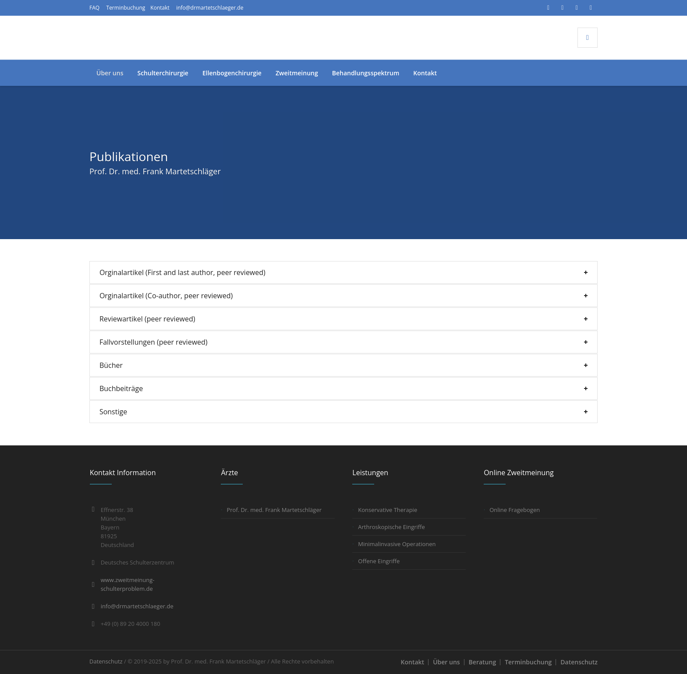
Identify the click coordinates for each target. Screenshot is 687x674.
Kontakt (159, 7)
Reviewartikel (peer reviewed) (147, 319)
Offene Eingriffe (379, 561)
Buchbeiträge (121, 388)
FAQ (94, 7)
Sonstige (113, 411)
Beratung (482, 662)
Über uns (446, 662)
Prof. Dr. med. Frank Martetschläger (274, 510)
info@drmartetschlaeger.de (209, 7)
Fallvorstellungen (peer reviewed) (153, 342)
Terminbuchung (125, 7)
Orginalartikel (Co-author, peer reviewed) (166, 295)
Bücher (111, 365)
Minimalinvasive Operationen (397, 544)
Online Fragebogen (514, 510)
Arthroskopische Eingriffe (391, 527)
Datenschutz (579, 662)
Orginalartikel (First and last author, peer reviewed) (182, 272)
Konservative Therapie (387, 510)
